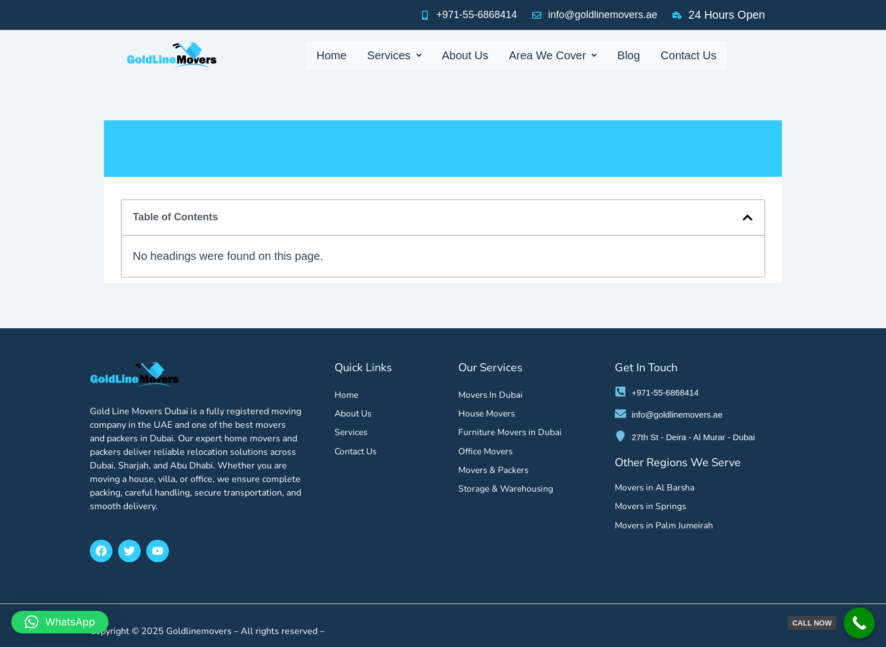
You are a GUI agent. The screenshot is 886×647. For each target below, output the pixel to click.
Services (398, 55)
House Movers (488, 414)
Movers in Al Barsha (656, 487)
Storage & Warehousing (507, 491)
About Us (466, 55)
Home (338, 55)
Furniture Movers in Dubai (511, 433)
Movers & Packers (494, 472)
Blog (625, 55)
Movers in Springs (651, 507)
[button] (747, 217)
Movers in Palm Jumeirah (665, 526)
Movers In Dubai (491, 395)
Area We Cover (552, 55)
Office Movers (486, 452)
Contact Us (682, 55)
